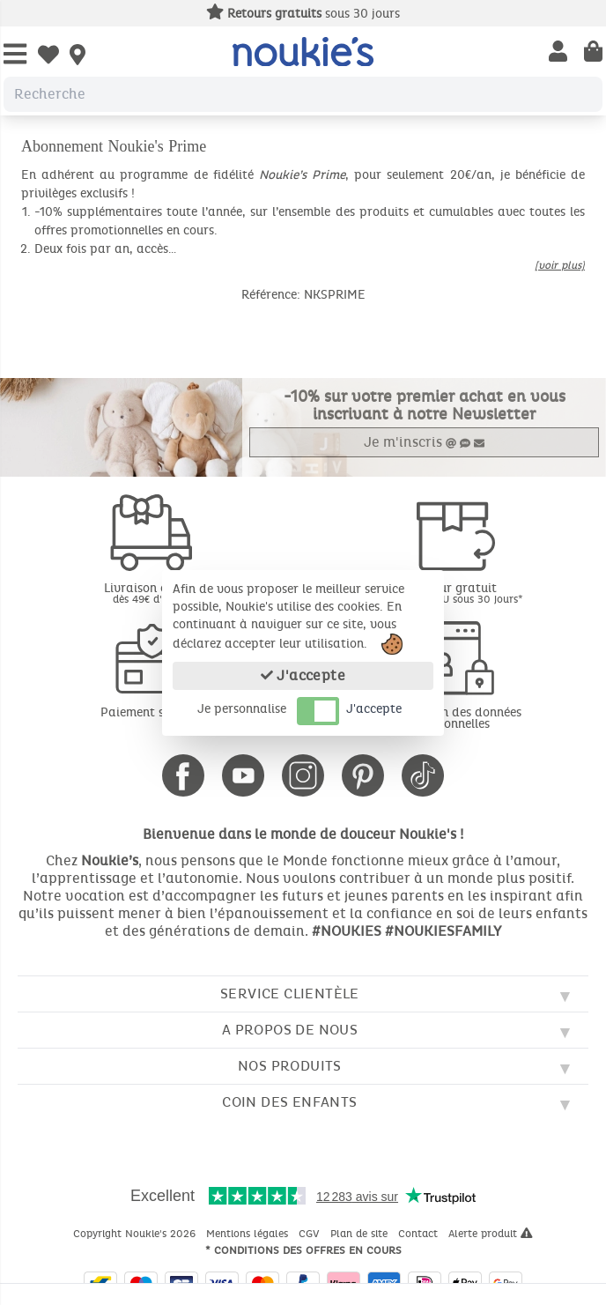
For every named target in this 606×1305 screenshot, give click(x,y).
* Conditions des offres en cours (303, 1250)
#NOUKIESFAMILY (443, 931)
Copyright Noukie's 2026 (136, 1233)
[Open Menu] (15, 55)
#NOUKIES (346, 931)
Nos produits (290, 1065)
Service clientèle (289, 993)
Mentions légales (249, 1233)
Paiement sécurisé (151, 712)
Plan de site (360, 1233)
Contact (419, 1233)
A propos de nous (290, 1029)
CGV (311, 1233)
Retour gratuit (454, 592)
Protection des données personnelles (454, 718)
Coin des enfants (289, 1102)
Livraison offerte (151, 592)
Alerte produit (490, 1233)
